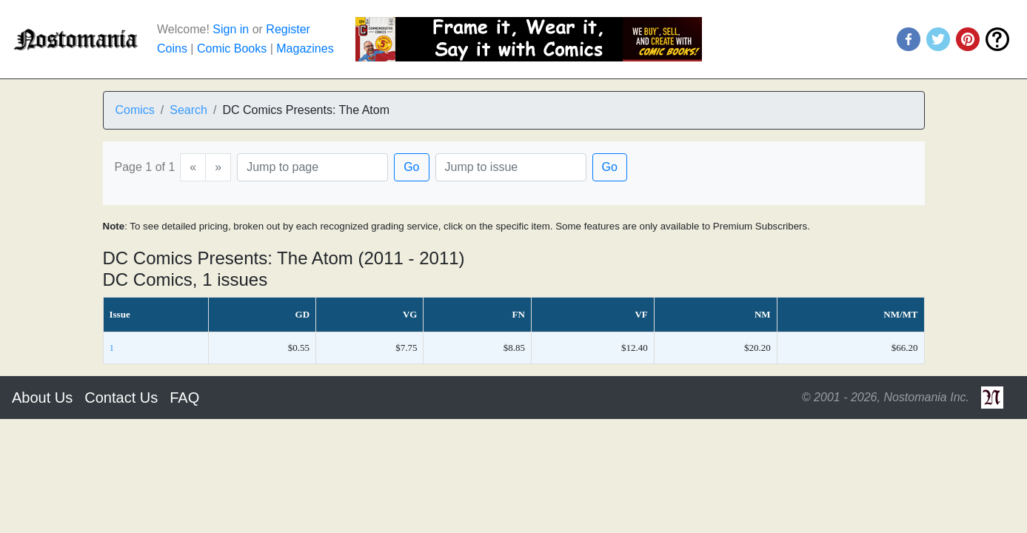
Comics (135, 110)
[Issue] (510, 167)
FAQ (184, 397)
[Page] (312, 167)
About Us (42, 397)
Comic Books (232, 48)
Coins (172, 48)
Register (288, 29)
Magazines (304, 48)
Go (411, 167)
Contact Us (121, 397)
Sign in (231, 29)
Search (188, 110)
